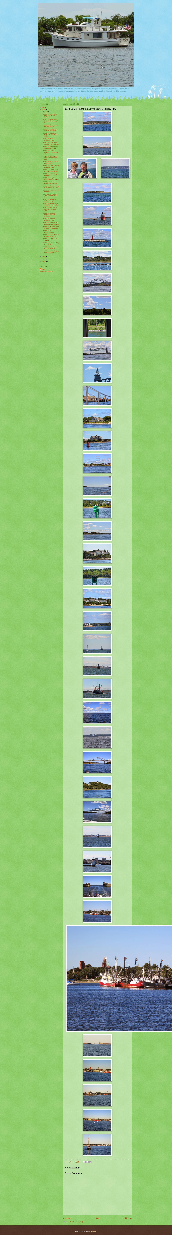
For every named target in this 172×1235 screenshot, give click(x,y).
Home (98, 1218)
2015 (43, 256)
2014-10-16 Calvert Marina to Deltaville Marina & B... (51, 235)
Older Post (128, 1218)
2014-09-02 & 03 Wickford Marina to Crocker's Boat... (51, 143)
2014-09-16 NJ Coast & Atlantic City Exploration (50, 182)
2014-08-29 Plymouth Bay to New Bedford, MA (50, 125)
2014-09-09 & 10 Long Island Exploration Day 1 (51, 166)
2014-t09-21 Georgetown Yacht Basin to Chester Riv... (50, 195)
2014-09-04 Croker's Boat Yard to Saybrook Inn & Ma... (50, 158)
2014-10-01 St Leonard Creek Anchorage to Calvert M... (51, 227)
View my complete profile (46, 271)
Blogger (94, 1231)
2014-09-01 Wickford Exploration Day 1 (48, 139)
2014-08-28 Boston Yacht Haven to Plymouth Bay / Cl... (50, 121)
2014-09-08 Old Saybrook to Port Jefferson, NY (50, 162)
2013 (43, 261)
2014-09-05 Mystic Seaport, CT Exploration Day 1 (50, 147)
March (45, 112)
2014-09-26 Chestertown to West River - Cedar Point (50, 204)
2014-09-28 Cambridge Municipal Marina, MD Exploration (49, 215)
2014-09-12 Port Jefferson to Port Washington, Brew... (50, 170)
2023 (43, 107)
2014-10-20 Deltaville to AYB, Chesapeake (51, 243)
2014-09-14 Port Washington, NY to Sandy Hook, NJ (51, 251)
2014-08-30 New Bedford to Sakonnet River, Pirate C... (51, 129)
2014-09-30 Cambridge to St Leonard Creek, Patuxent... (51, 223)
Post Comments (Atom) (76, 1222)
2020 (43, 109)
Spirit (43, 269)
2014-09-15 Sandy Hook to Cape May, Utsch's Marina (50, 178)
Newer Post (67, 1218)
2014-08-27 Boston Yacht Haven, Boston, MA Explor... (50, 115)
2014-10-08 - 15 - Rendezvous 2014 (48, 231)
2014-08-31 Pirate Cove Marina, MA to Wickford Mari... (50, 135)
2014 (43, 259)
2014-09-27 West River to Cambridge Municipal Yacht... (50, 209)
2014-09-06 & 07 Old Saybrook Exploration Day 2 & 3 (50, 152)
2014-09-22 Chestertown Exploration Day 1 (49, 200)
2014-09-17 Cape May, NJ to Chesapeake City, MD (50, 247)
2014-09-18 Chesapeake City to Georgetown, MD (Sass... (51, 186)
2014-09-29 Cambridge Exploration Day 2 (49, 219)
